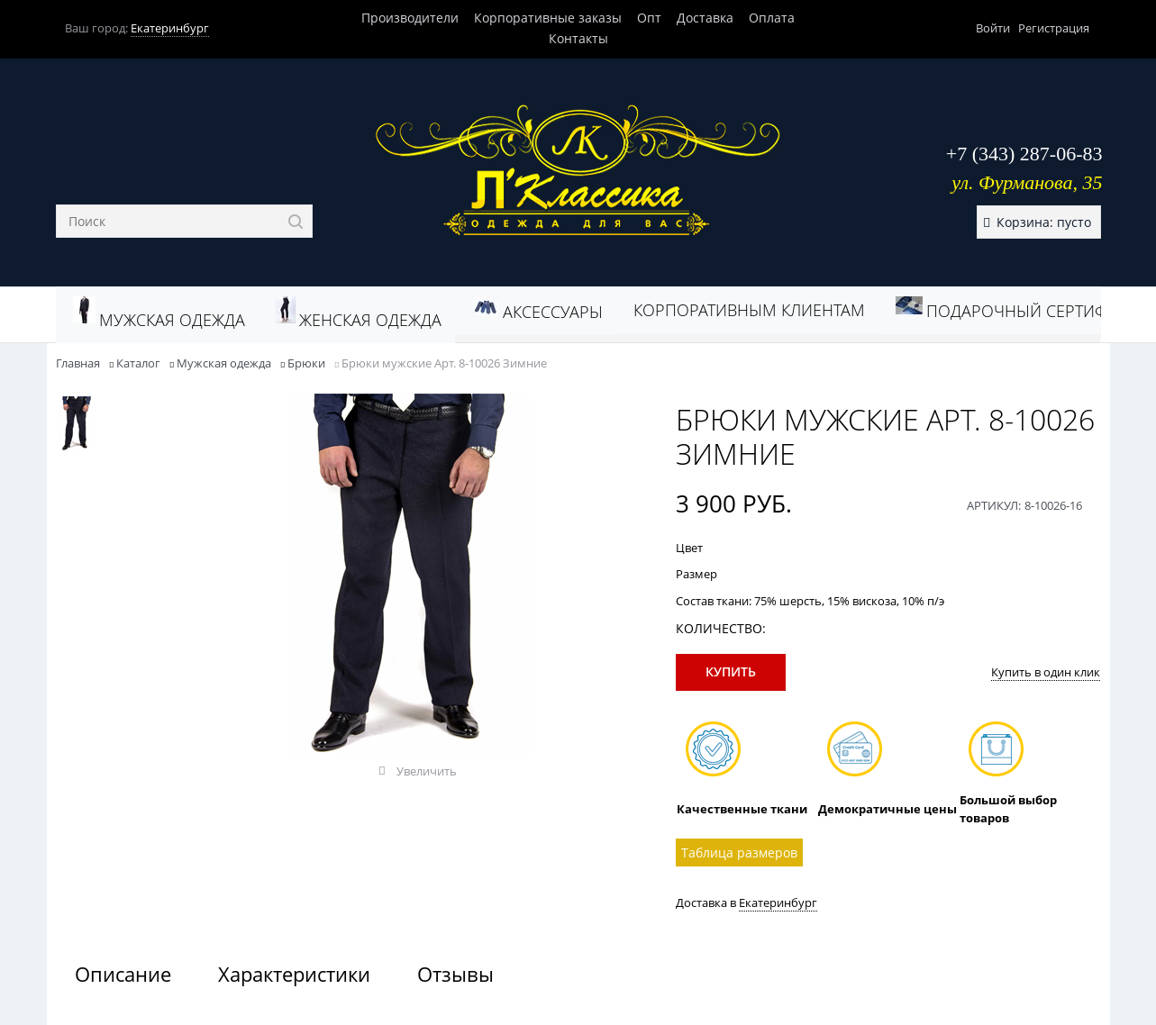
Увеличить (426, 771)
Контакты (578, 38)
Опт (649, 17)
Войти (993, 28)
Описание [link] (123, 974)
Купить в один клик (1045, 672)
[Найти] (296, 221)
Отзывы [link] (455, 974)
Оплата (772, 17)
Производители (410, 17)
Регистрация (1053, 28)
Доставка (705, 17)
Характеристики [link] (294, 974)
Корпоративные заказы (548, 17)
